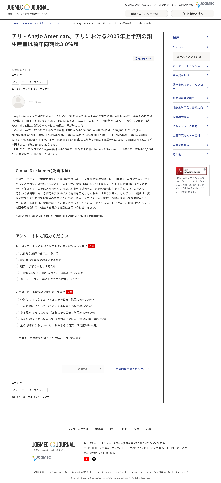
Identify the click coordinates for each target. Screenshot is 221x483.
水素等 (99, 429)
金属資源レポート (184, 75)
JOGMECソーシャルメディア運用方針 (151, 472)
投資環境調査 (181, 117)
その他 (177, 154)
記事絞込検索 (195, 13)
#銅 (13, 89)
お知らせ (178, 47)
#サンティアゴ (41, 89)
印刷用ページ (144, 58)
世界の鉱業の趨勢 (184, 98)
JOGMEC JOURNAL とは (138, 4)
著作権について (58, 472)
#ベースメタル (24, 89)
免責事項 (38, 472)
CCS (112, 429)
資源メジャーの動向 (185, 126)
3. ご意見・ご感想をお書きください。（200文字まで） (50, 338)
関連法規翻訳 (181, 145)
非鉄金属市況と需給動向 (188, 107)
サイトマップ (181, 472)
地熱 (124, 429)
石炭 (149, 429)
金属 (41, 23)
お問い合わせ (186, 4)
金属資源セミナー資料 (186, 135)
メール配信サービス (165, 4)
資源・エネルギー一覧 (144, 13)
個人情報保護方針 (81, 472)
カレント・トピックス (186, 66)
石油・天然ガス (78, 429)
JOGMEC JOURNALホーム (24, 23)
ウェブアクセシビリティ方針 (111, 472)
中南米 (15, 75)
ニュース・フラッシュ (57, 23)
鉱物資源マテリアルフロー (188, 86)
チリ (22, 75)
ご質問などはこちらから (131, 369)
